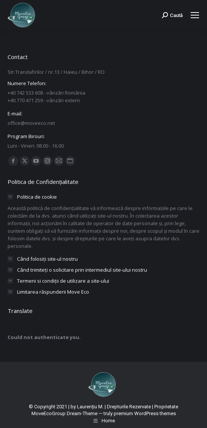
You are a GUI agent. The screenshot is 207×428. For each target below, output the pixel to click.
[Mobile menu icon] (194, 15)
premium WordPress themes (145, 413)
